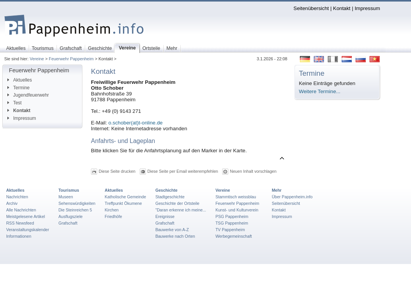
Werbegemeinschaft (234, 236)
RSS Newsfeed (20, 223)
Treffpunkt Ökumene (123, 203)
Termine (18, 87)
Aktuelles (19, 80)
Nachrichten (17, 196)
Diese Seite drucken (117, 171)
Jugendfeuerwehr (28, 95)
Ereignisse (165, 216)
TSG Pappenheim (232, 223)
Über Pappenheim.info (292, 196)
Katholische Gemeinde (125, 196)
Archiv (11, 203)
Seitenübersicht (311, 8)
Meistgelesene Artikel (25, 216)
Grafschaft (67, 223)
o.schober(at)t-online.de (135, 123)
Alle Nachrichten (21, 210)
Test (14, 103)
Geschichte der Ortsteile (177, 203)
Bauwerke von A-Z (172, 229)
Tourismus (68, 190)
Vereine (37, 58)
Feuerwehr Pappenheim (71, 58)
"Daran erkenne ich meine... (180, 210)
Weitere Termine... (319, 91)
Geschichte (166, 190)
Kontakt (342, 8)
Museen (65, 196)
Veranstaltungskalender (27, 229)
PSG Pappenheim (232, 216)
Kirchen (112, 210)
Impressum (367, 8)
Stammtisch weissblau (236, 196)
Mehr (276, 190)
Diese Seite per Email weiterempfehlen (182, 171)
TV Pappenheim (230, 229)
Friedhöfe (113, 216)
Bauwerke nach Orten (175, 236)
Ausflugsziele (70, 216)
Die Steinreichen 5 (75, 210)
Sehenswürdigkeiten (77, 203)
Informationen (18, 236)
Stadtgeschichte (170, 196)
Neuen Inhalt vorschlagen (253, 171)
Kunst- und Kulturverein (237, 210)
